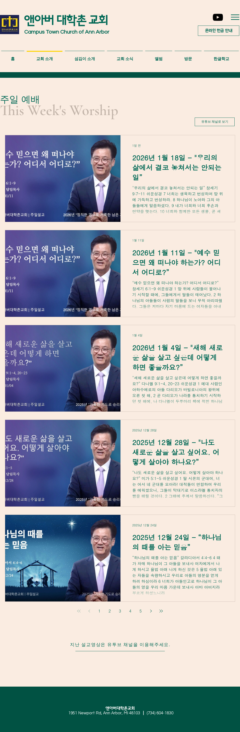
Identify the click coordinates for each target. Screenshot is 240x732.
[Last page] (161, 611)
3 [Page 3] (120, 611)
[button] (235, 17)
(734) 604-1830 (160, 713)
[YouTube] (218, 17)
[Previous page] (89, 611)
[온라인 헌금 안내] (218, 31)
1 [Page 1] (99, 611)
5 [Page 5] (140, 611)
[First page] (78, 611)
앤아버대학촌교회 (122, 708)
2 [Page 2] (109, 611)
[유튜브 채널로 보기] (215, 122)
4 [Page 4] (130, 611)
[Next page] (150, 611)
